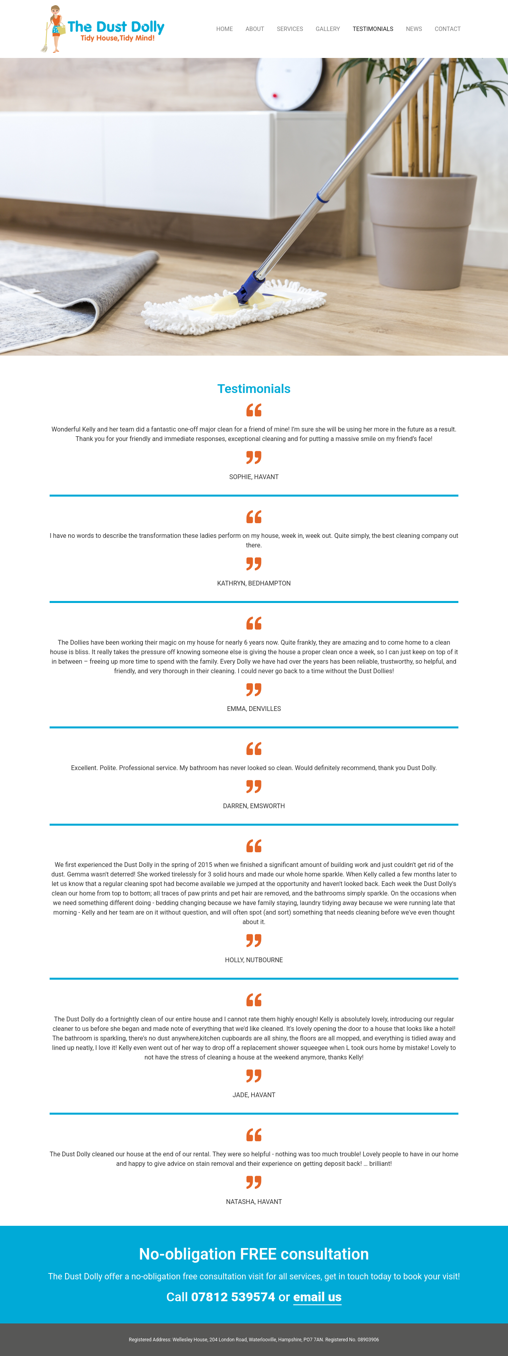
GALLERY (328, 29)
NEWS (414, 29)
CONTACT (448, 29)
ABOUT (255, 29)
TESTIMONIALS (373, 29)
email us (317, 1296)
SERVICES (290, 29)
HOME (224, 29)
